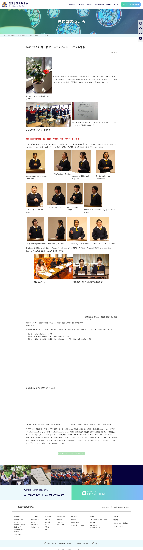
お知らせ (116, 515)
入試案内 (109, 4)
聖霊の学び (17, 525)
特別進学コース (35, 523)
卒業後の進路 (99, 4)
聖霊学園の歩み (18, 527)
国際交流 (47, 520)
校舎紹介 (16, 530)
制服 (46, 527)
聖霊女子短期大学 (82, 541)
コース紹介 (80, 4)
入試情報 (73, 518)
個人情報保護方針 (95, 525)
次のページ (79, 454)
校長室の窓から (13, 35)
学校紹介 (72, 4)
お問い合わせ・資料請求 (121, 521)
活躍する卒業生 (61, 523)
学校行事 (47, 518)
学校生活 (89, 4)
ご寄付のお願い (118, 524)
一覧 (71, 454)
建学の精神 (17, 520)
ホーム (6, 35)
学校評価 (92, 521)
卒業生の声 (60, 520)
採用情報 (116, 518)
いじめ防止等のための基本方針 (98, 518)
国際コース (34, 520)
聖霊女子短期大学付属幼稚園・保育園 (58, 541)
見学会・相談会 (75, 521)
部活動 (47, 525)
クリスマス (48, 523)
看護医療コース (35, 518)
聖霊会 (96, 541)
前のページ (63, 454)
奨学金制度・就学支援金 (78, 523)
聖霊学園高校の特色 (20, 523)
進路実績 (59, 518)
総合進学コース (35, 525)
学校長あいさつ (18, 518)
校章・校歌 (17, 532)
